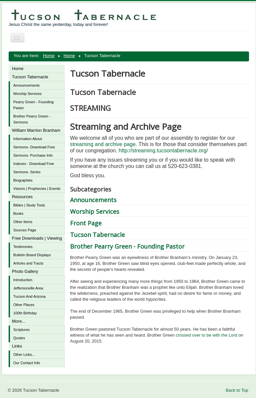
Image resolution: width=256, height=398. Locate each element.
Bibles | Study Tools (29, 205)
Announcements (26, 85)
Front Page (86, 223)
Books (18, 213)
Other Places (24, 305)
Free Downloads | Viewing (37, 238)
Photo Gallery (25, 271)
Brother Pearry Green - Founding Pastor (127, 246)
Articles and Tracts (28, 263)
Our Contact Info (26, 363)
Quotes (19, 338)
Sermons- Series (27, 172)
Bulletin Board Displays (32, 255)
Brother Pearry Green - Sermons (31, 119)
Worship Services (27, 94)
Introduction (22, 280)
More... (18, 321)
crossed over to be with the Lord (206, 335)
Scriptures (21, 330)
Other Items (22, 222)
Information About (27, 139)
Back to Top (237, 390)
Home (18, 68)
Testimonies (23, 247)
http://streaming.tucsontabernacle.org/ (163, 150)
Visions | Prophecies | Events (36, 189)
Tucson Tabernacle (30, 76)
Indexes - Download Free (33, 164)
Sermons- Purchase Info (33, 155)
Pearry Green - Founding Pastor (33, 105)
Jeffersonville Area (28, 288)
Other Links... (24, 355)
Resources (22, 196)
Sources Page (24, 230)
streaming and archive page (102, 144)
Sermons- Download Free (34, 147)
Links (17, 346)
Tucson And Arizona (29, 296)
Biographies (23, 180)
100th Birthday (25, 313)
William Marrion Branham (36, 130)
